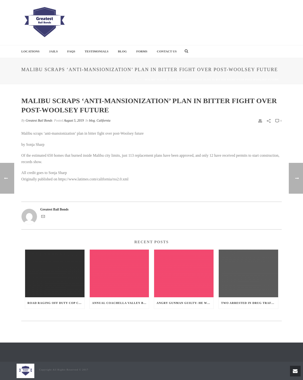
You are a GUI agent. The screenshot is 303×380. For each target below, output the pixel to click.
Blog (122, 51)
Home (127, 79)
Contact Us (167, 51)
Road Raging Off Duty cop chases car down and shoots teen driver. (56, 303)
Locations (30, 51)
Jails (53, 51)
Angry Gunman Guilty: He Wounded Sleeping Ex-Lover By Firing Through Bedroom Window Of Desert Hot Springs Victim (185, 303)
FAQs (71, 51)
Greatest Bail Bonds (39, 120)
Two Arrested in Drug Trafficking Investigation (249, 303)
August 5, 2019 (74, 120)
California (103, 120)
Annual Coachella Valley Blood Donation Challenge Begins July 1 (120, 303)
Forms (141, 51)
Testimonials (96, 51)
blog (138, 79)
